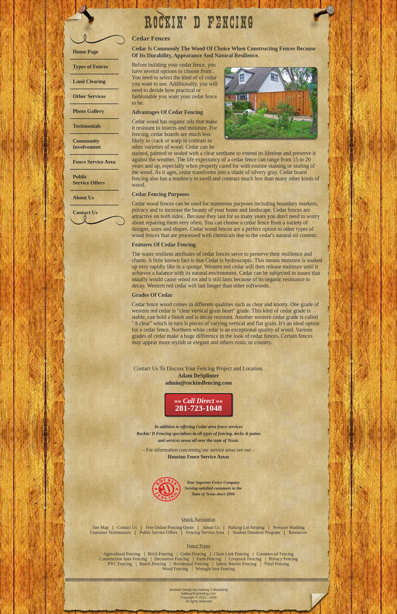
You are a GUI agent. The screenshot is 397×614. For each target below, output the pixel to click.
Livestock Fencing (245, 558)
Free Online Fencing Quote (170, 527)
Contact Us (85, 212)
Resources (298, 532)
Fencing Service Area (205, 532)
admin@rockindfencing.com (198, 383)
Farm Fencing (209, 558)
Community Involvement (87, 144)
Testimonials (87, 126)
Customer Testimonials (110, 532)
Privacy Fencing (283, 558)
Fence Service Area (94, 162)
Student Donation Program (256, 532)
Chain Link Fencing (231, 553)
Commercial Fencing (275, 553)
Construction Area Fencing (123, 558)
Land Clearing (89, 81)
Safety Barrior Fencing (236, 563)
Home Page (85, 52)
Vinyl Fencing (276, 563)
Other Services (89, 96)
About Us (83, 197)
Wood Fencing (175, 568)
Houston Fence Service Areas (198, 457)
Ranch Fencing (152, 563)
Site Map (101, 527)
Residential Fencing (191, 563)
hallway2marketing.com (198, 594)
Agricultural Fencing (121, 553)
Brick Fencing (160, 553)
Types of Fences (90, 66)
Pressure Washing (289, 527)
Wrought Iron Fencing (215, 568)
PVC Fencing (120, 563)
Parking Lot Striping (246, 527)
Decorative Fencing (171, 558)
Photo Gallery (88, 111)
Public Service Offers (89, 180)
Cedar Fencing (193, 553)
